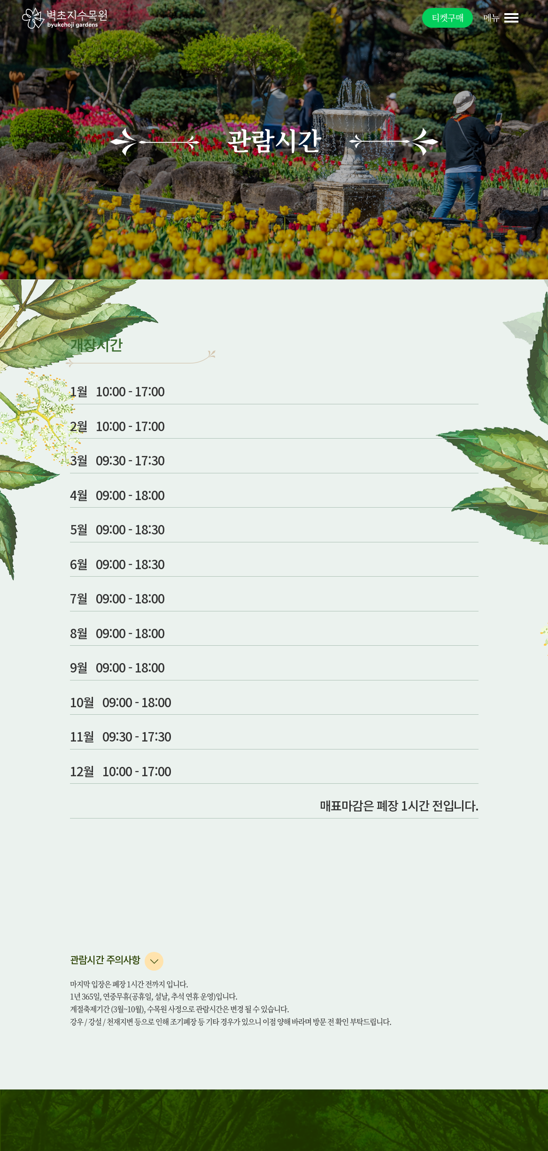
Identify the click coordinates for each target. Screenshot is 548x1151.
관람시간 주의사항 (105, 959)
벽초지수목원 (64, 18)
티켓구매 (447, 17)
